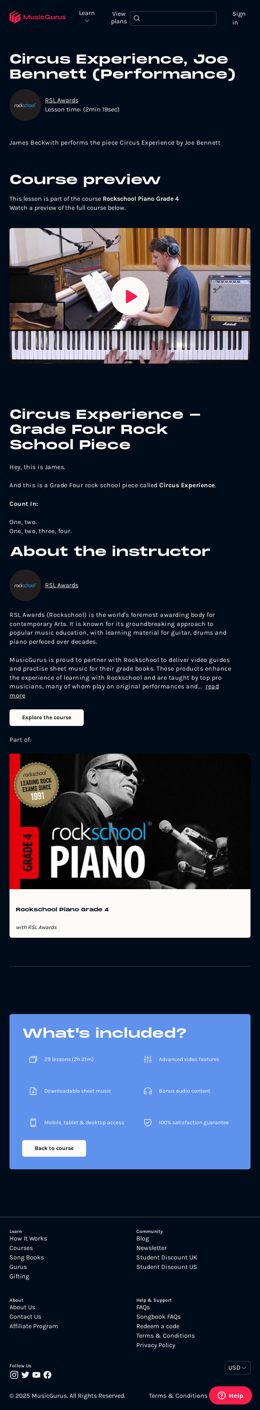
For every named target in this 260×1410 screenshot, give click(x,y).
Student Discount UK (166, 1257)
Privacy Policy (155, 1345)
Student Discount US (166, 1267)
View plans (119, 17)
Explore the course (46, 717)
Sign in (239, 18)
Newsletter (151, 1248)
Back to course (54, 1148)
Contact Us (25, 1317)
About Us (22, 1307)
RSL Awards (61, 100)
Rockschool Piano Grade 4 (62, 910)
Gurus (18, 1267)
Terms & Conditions (165, 1336)
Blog (142, 1238)
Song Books (26, 1257)
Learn (87, 13)
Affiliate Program (33, 1326)
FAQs (143, 1307)
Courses (21, 1248)
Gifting (19, 1276)
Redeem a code (157, 1326)
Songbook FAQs (158, 1317)
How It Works (28, 1238)
